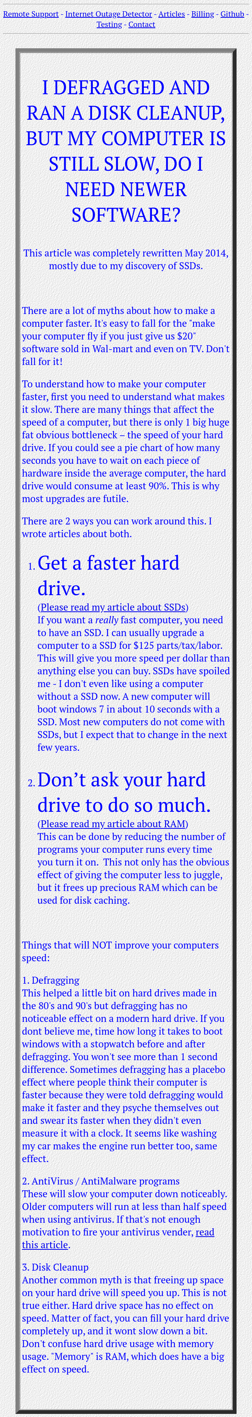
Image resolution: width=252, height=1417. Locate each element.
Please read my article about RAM (113, 823)
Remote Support (31, 13)
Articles (171, 13)
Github (232, 13)
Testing (109, 24)
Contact (141, 24)
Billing (202, 13)
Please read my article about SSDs (113, 607)
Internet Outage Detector (108, 13)
